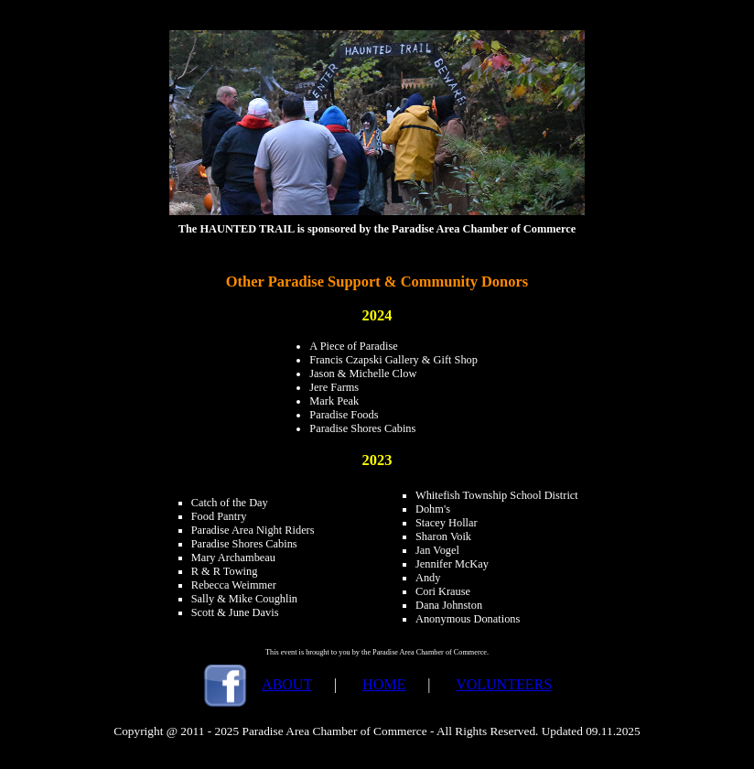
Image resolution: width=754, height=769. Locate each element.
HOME (383, 684)
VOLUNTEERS (504, 684)
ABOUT (287, 684)
